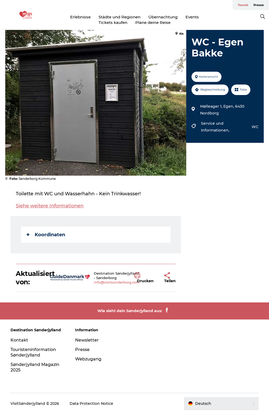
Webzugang (88, 359)
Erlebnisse (80, 16)
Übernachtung (163, 16)
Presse (259, 5)
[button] (145, 277)
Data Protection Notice (91, 403)
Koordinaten (46, 235)
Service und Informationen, (215, 127)
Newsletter (87, 340)
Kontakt (19, 340)
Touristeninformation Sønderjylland (33, 352)
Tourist (243, 5)
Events (192, 16)
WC (255, 126)
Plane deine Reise (152, 22)
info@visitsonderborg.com (117, 282)
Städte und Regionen (120, 16)
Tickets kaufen (113, 22)
